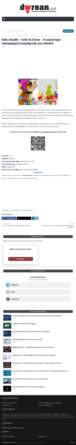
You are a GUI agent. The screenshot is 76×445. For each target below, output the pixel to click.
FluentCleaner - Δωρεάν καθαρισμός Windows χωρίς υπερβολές (33, 355)
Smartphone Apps (16, 36)
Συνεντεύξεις (6, 405)
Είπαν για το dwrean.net (9, 403)
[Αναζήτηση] (34, 31)
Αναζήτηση (68, 31)
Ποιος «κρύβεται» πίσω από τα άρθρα (49, 403)
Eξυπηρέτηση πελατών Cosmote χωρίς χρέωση (28, 387)
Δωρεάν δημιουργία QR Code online (13, 428)
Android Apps (16, 210)
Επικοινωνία (42, 436)
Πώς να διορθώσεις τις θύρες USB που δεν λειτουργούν (31, 331)
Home (72, 442)
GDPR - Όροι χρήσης (8, 436)
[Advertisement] (38, 65)
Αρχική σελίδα (6, 36)
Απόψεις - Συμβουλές (44, 405)
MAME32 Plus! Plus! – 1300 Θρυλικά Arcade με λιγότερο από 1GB (33, 347)
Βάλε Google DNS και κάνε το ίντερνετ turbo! (27, 339)
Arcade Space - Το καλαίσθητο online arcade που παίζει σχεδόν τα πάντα (36, 363)
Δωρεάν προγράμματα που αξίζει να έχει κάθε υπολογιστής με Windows (36, 316)
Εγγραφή (20, 259)
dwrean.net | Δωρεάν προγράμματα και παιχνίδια (31, 442)
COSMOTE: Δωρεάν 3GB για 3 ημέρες (24, 323)
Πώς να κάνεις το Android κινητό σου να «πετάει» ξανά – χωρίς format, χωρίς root (40, 371)
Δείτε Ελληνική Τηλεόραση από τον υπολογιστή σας (30, 379)
